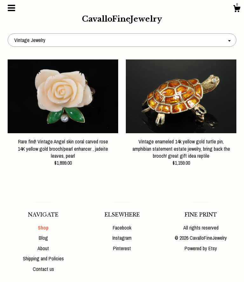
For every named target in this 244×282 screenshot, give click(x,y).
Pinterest (122, 248)
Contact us (43, 268)
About (43, 248)
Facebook (122, 227)
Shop (43, 227)
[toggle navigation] (11, 8)
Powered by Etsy (201, 248)
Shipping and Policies (43, 258)
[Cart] (236, 9)
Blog (43, 237)
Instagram (122, 237)
